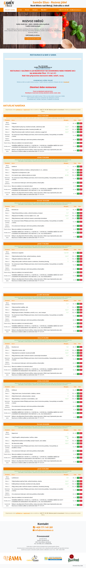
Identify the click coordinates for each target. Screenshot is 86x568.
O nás (20, 10)
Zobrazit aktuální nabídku (32, 38)
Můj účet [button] (43, 10)
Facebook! (66, 82)
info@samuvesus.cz (75, 10)
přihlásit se (19, 109)
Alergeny (35, 10)
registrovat (26, 109)
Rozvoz (27, 10)
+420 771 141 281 (64, 10)
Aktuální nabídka (10, 10)
